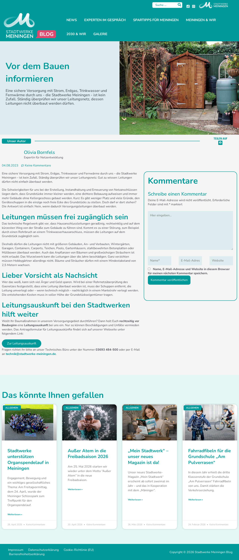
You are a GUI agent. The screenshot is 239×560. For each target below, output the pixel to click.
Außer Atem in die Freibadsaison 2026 (88, 454)
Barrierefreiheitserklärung (25, 554)
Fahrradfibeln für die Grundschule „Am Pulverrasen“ (209, 456)
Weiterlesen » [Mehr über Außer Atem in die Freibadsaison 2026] (75, 489)
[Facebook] (188, 6)
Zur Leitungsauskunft (21, 344)
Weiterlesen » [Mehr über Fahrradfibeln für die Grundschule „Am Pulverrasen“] (195, 499)
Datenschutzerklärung (39, 550)
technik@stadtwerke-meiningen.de (30, 354)
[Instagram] (193, 6)
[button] (220, 143)
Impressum (14, 550)
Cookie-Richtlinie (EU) (72, 550)
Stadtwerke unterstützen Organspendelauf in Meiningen (28, 459)
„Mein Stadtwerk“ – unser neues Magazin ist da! (148, 456)
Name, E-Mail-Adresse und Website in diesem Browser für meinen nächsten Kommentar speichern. (189, 270)
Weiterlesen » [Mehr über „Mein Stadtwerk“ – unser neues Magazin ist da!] (135, 499)
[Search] (179, 5)
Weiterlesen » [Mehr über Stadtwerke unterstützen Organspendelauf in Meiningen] (14, 514)
